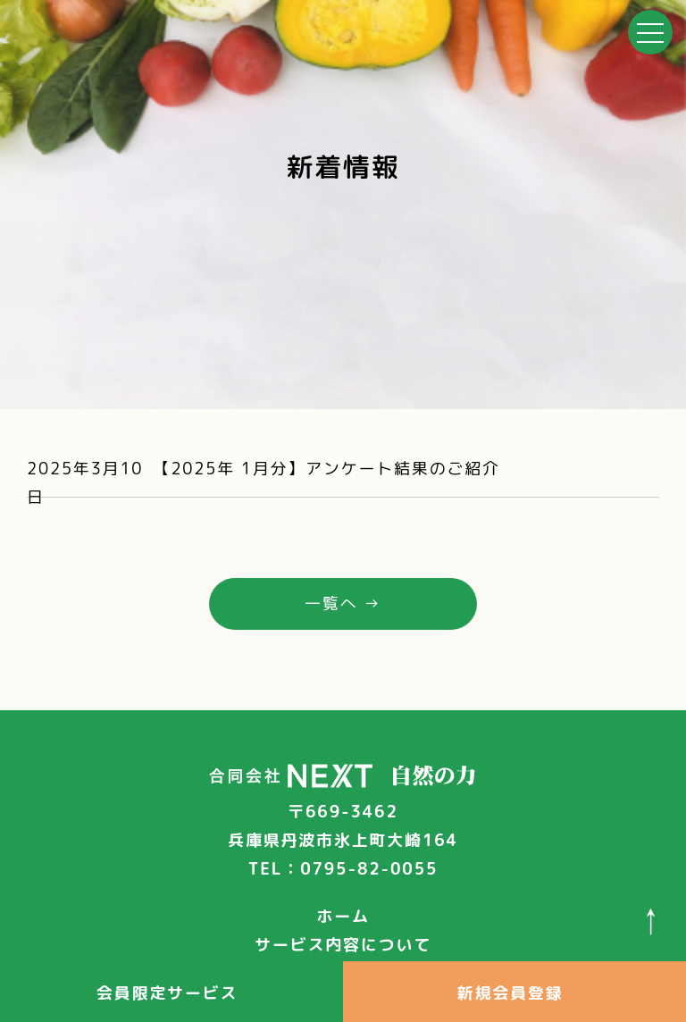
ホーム (342, 916)
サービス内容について (343, 945)
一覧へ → (343, 603)
